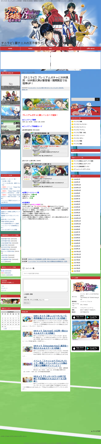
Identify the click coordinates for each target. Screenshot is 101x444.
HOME (10, 48)
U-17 (2, 261)
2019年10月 (77, 190)
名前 (25, 299)
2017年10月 (77, 257)
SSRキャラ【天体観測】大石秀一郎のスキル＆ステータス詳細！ (46, 259)
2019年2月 (77, 212)
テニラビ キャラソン (80, 127)
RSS (50, 48)
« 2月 (5, 328)
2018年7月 (77, 232)
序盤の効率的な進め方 (7, 221)
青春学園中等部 (5, 239)
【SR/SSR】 (6, 271)
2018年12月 (77, 218)
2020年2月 (77, 179)
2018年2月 (77, 246)
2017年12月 (77, 251)
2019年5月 (77, 204)
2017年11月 (77, 254)
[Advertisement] (10, 159)
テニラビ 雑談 (78, 143)
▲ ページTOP (95, 431)
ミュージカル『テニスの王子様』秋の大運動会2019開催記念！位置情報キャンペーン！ (53, 261)
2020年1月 (77, 182)
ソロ (2, 286)
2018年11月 (77, 221)
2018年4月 (77, 240)
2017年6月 (77, 268)
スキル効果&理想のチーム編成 (10, 223)
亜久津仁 (61, 87)
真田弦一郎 (24, 89)
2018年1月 (77, 249)
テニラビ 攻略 (78, 121)
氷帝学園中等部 (5, 241)
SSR (45, 87)
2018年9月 (77, 226)
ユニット (3, 290)
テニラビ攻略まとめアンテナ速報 (83, 161)
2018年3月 (77, 243)
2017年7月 (77, 265)
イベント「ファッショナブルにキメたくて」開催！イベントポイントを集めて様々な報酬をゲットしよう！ (50, 365)
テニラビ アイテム (79, 130)
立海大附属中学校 (6, 243)
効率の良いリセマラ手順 (8, 219)
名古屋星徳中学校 (6, 259)
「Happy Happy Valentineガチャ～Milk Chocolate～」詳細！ (10, 196)
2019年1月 (77, 215)
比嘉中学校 (4, 245)
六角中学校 (4, 257)
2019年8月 (77, 196)
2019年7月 (77, 199)
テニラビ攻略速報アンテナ (81, 166)
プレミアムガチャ (54, 87)
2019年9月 (77, 193)
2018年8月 (77, 229)
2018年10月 (77, 224)
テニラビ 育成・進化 (80, 132)
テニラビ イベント (79, 135)
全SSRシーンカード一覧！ (9, 179)
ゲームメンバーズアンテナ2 (82, 169)
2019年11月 (77, 187)
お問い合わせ (90, 48)
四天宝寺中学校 (5, 247)
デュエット (4, 288)
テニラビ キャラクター (80, 124)
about (70, 48)
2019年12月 (77, 185)
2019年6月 (77, 201)
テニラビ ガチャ (32, 87)
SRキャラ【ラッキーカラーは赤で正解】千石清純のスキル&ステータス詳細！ (50, 381)
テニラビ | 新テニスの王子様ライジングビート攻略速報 (36, 43)
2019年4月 (77, 207)
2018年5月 (77, 237)
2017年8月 (77, 262)
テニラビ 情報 (40, 87)
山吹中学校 (4, 255)
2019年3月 (77, 210)
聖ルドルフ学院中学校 (7, 251)
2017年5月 (77, 271)
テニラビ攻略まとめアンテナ (82, 163)
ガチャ (48, 87)
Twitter (30, 48)
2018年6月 (77, 235)
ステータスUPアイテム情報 (9, 229)
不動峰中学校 (5, 249)
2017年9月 (77, 260)
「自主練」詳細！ (6, 181)
